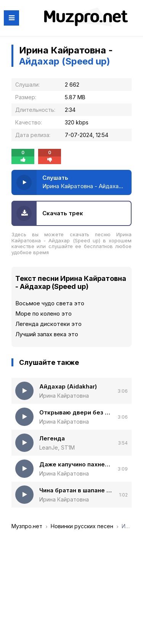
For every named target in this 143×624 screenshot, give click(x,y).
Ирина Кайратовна (64, 395)
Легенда (52, 438)
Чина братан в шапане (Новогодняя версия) (76, 490)
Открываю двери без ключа (75, 412)
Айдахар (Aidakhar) (68, 386)
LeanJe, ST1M (57, 447)
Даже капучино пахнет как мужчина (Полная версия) (75, 464)
